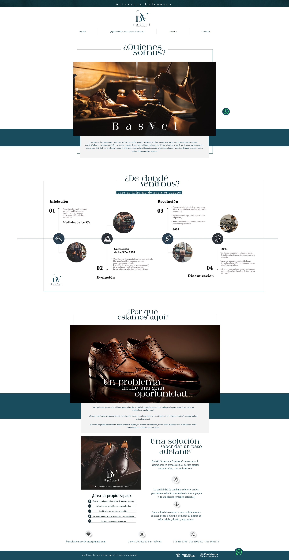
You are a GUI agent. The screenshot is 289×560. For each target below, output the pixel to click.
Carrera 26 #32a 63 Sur (140, 541)
